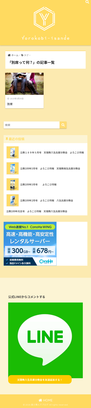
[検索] (63, 125)
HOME (46, 400)
